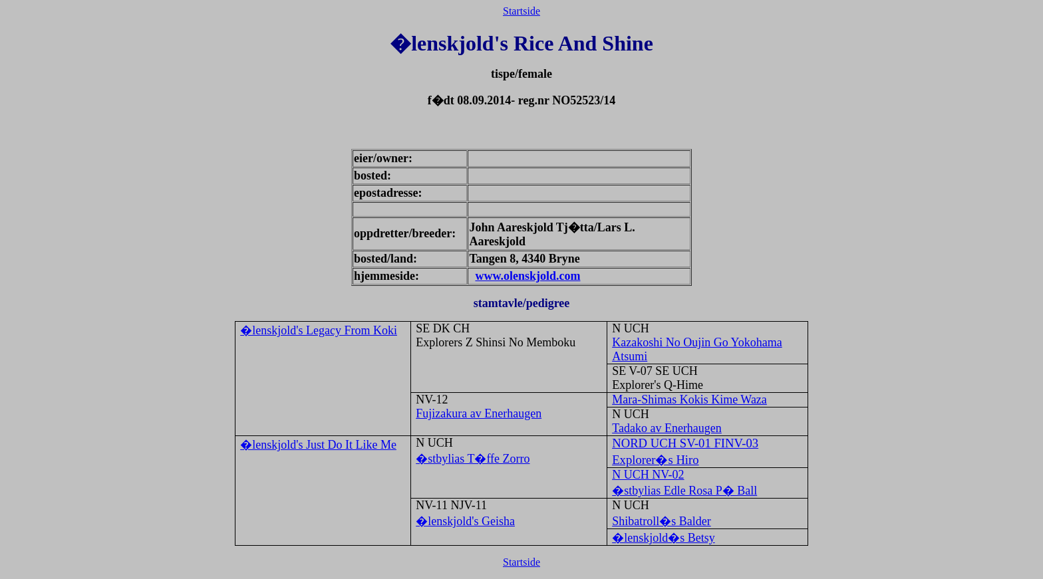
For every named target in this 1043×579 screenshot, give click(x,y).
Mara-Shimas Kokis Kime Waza (689, 399)
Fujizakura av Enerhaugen (478, 413)
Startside (521, 11)
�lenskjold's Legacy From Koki (318, 330)
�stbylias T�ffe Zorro (472, 458)
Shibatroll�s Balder (661, 521)
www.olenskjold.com (527, 276)
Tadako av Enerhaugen (667, 428)
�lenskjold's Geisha (465, 521)
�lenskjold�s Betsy (663, 537)
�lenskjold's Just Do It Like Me (318, 444)
